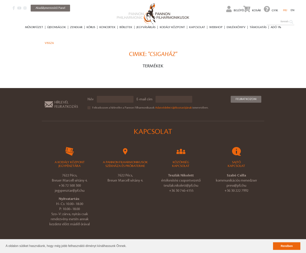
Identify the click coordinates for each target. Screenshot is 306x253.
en (292, 10)
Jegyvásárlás (146, 27)
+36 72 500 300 (70, 185)
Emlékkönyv (236, 27)
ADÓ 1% (276, 27)
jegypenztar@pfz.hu (70, 190)
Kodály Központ (172, 27)
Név (90, 99)
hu (285, 10)
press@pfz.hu (236, 185)
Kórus (90, 27)
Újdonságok (56, 27)
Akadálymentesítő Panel (50, 8)
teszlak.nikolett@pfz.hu (181, 185)
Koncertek (107, 27)
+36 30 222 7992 (236, 190)
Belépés (235, 9)
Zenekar (76, 27)
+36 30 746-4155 (181, 190)
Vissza (49, 43)
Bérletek (126, 27)
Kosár (252, 9)
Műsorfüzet (34, 27)
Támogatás (258, 27)
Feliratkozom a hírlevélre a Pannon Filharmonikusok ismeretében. (150, 107)
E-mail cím (144, 99)
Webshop (215, 27)
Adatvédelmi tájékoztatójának (173, 107)
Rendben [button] (287, 246)
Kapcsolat (197, 27)
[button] (127, 246)
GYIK (271, 9)
